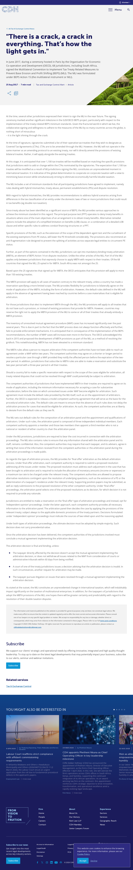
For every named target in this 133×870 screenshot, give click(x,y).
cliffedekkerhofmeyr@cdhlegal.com (27, 627)
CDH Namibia (75, 824)
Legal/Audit (41, 848)
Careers (42, 821)
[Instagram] (47, 862)
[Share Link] (9, 93)
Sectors (103, 813)
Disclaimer (41, 852)
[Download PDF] (16, 93)
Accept (82, 860)
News (102, 824)
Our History (74, 817)
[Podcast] (61, 862)
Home (41, 813)
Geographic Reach (108, 821)
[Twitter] (42, 862)
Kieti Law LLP (75, 821)
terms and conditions (108, 621)
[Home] (10, 9)
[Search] (128, 9)
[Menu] (115, 9)
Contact (42, 824)
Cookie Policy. (83, 854)
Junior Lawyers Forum (79, 828)
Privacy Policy (73, 848)
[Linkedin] (51, 862)
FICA (69, 852)
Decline (93, 860)
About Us (73, 813)
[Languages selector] (124, 3)
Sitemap (40, 856)
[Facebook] (37, 862)
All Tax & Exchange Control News (21, 29)
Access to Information (45, 844)
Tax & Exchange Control (18, 686)
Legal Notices (73, 844)
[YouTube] (56, 862)
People (42, 817)
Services (103, 817)
